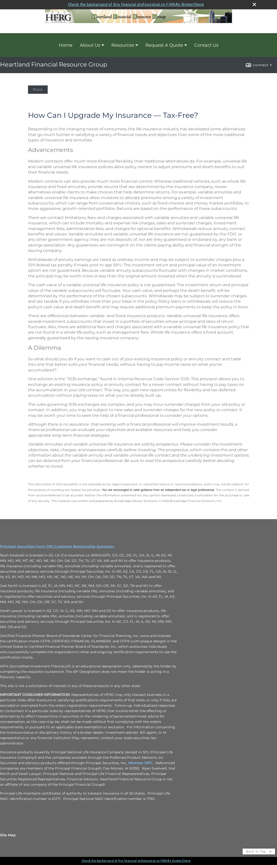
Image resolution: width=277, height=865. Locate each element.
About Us (90, 45)
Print (38, 89)
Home (66, 45)
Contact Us (206, 45)
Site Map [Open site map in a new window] (8, 835)
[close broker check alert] (254, 4)
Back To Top (259, 851)
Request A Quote (164, 45)
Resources (122, 45)
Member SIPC (140, 763)
